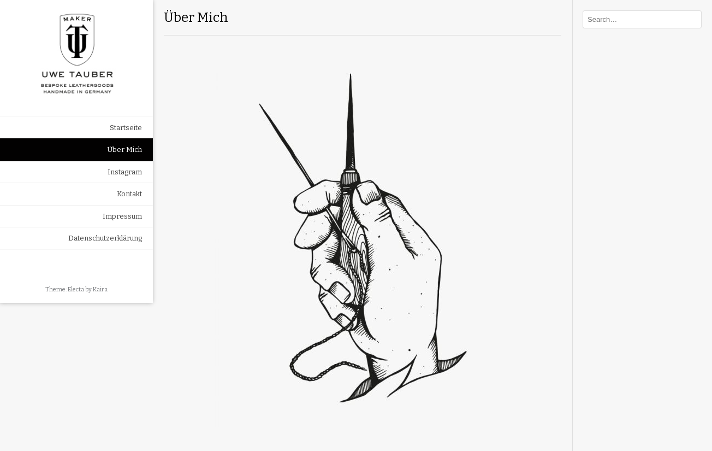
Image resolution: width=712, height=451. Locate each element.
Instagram (125, 172)
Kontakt (129, 194)
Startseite (126, 128)
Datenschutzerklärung (105, 238)
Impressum (122, 216)
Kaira (100, 289)
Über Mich (124, 149)
